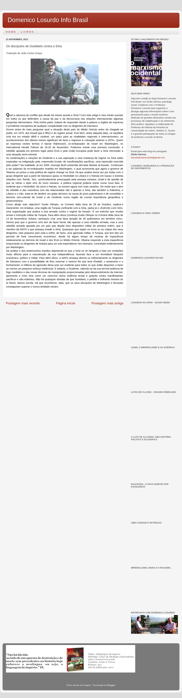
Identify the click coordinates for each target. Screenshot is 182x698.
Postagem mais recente (23, 303)
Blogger (111, 685)
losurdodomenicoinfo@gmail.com (148, 157)
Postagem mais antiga (107, 303)
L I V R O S (27, 31)
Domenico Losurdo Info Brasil (48, 19)
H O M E (11, 31)
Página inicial (65, 303)
